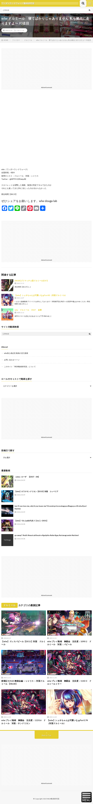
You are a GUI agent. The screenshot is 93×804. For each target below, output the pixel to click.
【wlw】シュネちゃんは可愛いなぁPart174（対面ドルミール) (67, 721)
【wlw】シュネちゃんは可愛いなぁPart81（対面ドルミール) (40, 295)
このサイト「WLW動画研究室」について (20, 367)
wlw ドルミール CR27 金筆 (28, 310)
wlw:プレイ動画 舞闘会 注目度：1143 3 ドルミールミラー (69, 682)
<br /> (46, 131)
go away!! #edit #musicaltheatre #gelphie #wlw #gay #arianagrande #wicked (47, 535)
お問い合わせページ (12, 360)
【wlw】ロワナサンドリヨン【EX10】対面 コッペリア (36, 491)
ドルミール (20, 30)
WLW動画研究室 (53, 799)
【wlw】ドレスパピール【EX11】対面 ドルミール (23, 643)
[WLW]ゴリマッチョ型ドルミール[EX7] (31, 280)
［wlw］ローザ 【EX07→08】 (27, 477)
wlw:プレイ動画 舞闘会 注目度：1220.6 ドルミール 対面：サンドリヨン (23, 721)
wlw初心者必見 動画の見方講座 (16, 353)
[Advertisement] (46, 66)
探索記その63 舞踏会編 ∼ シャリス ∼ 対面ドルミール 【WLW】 (22, 682)
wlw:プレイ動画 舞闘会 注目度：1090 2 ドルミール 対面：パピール (69, 643)
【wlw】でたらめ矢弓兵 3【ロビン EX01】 (31, 521)
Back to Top (46, 735)
